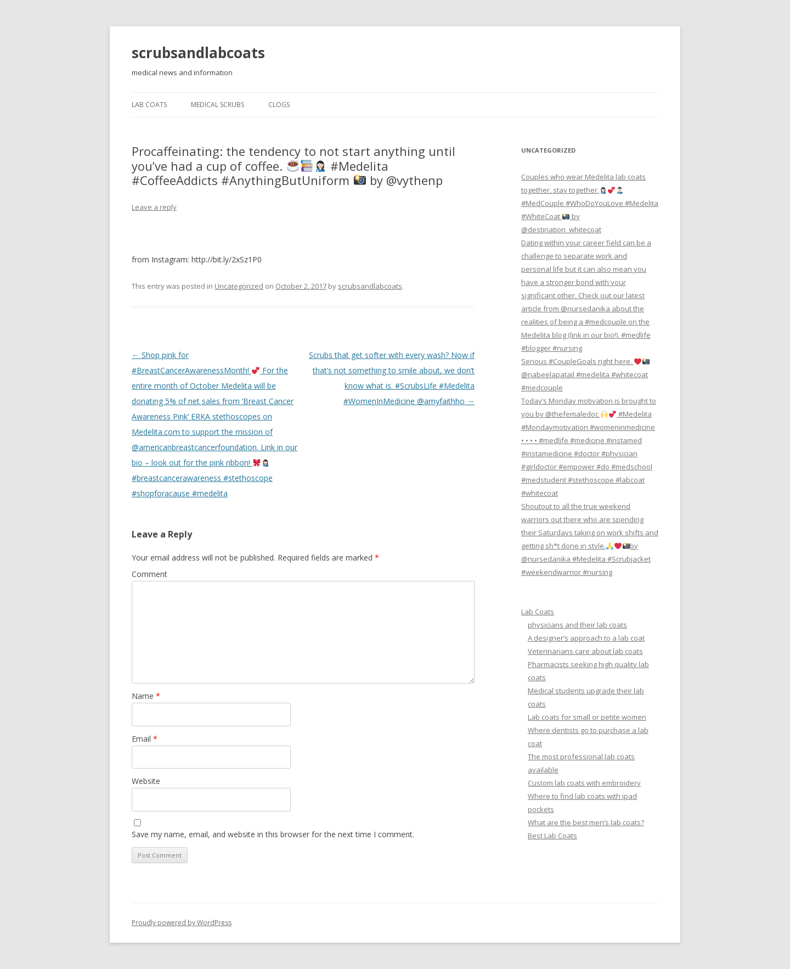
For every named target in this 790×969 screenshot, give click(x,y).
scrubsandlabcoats (198, 53)
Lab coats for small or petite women (587, 717)
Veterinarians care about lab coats (585, 651)
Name (146, 696)
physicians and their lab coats (577, 625)
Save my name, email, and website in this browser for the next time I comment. (273, 834)
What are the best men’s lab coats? (586, 822)
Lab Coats (149, 104)
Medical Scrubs (217, 104)
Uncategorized (239, 286)
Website (146, 781)
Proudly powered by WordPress (182, 922)
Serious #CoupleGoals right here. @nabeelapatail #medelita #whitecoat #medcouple (585, 374)
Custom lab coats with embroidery (584, 783)
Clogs (279, 104)
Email (144, 738)
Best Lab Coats (552, 836)
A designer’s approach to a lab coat (586, 638)
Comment (149, 574)
